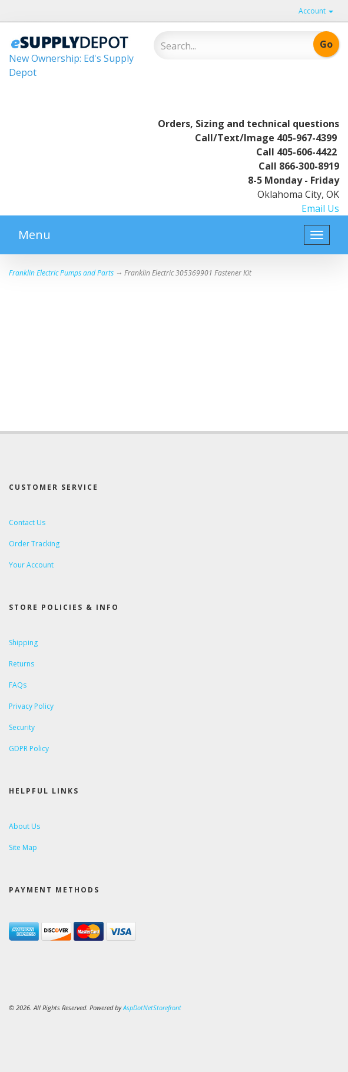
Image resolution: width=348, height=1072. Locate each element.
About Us (24, 826)
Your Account (31, 565)
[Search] (218, 45)
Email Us (320, 208)
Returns (21, 664)
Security (22, 727)
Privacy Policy (31, 706)
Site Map (23, 847)
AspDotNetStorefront (152, 1007)
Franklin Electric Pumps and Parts (61, 273)
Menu (34, 235)
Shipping (23, 643)
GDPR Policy (29, 749)
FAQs (17, 685)
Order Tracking (34, 544)
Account (316, 11)
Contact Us (27, 522)
